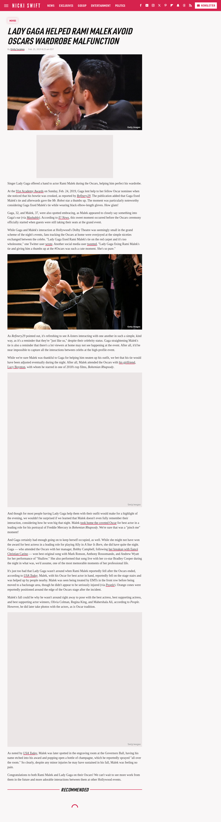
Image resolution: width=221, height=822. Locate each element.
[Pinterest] (165, 6)
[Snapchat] (178, 6)
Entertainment (101, 5)
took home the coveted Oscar (98, 523)
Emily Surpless (18, 49)
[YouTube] (147, 6)
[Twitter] (159, 6)
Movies (12, 20)
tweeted (92, 244)
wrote (48, 244)
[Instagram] (153, 6)
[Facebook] (140, 6)
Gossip (82, 5)
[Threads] (184, 6)
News (50, 5)
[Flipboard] (172, 6)
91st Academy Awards (30, 191)
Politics (120, 5)
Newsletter (206, 5)
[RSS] (190, 6)
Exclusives (66, 5)
